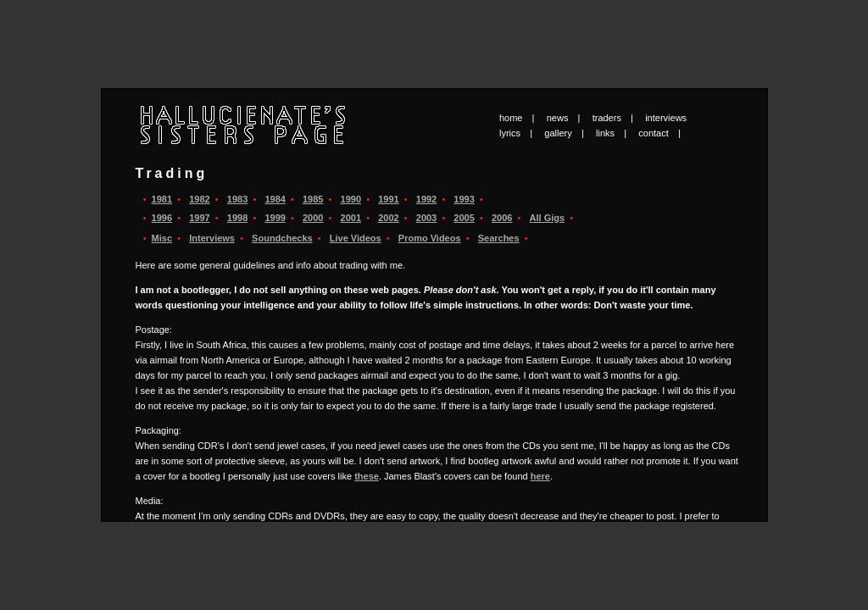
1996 (162, 218)
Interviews (212, 238)
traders (607, 118)
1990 (351, 199)
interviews (666, 118)
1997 (199, 218)
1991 (388, 199)
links (605, 133)
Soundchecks (282, 238)
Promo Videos (429, 238)
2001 (351, 218)
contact (653, 133)
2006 (502, 218)
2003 (426, 218)
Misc (162, 238)
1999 (274, 218)
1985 (313, 199)
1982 (199, 199)
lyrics (509, 133)
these (366, 476)
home (511, 118)
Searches (499, 238)
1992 (426, 199)
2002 (388, 218)
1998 (237, 218)
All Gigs (547, 218)
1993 (463, 199)
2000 (313, 218)
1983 (237, 199)
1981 (162, 199)
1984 (274, 199)
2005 (463, 218)
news (558, 118)
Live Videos (355, 238)
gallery (557, 133)
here (540, 476)
